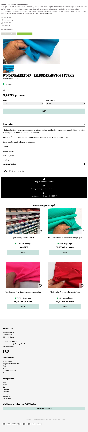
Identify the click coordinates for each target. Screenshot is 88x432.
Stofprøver (7, 396)
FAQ (4, 366)
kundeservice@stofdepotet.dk (14, 344)
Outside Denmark (9, 370)
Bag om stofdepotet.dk (11, 364)
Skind (5, 385)
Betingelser (7, 373)
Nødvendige (7, 17)
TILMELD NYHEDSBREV (44, 409)
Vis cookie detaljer (7, 29)
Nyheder (6, 392)
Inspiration (7, 398)
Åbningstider (7, 361)
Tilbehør (6, 389)
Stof (4, 382)
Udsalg (5, 394)
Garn (5, 387)
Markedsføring (8, 20)
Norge (5, 368)
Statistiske (6, 25)
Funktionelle (7, 23)
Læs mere (48, 14)
